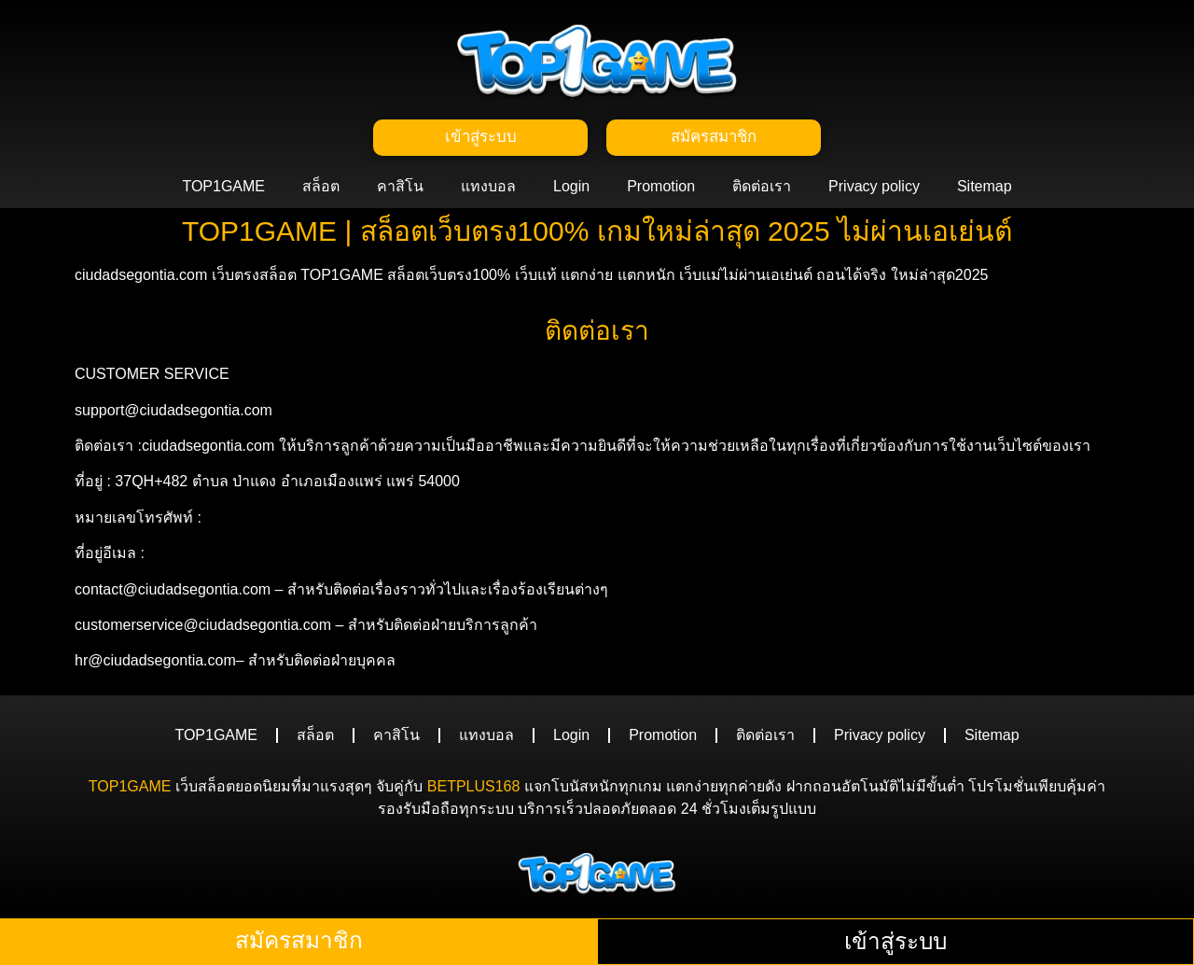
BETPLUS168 (474, 789)
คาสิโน (400, 189)
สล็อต (321, 189)
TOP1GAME (223, 189)
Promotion (661, 189)
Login (571, 189)
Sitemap (984, 189)
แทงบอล (488, 189)
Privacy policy (874, 189)
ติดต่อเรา (761, 189)
